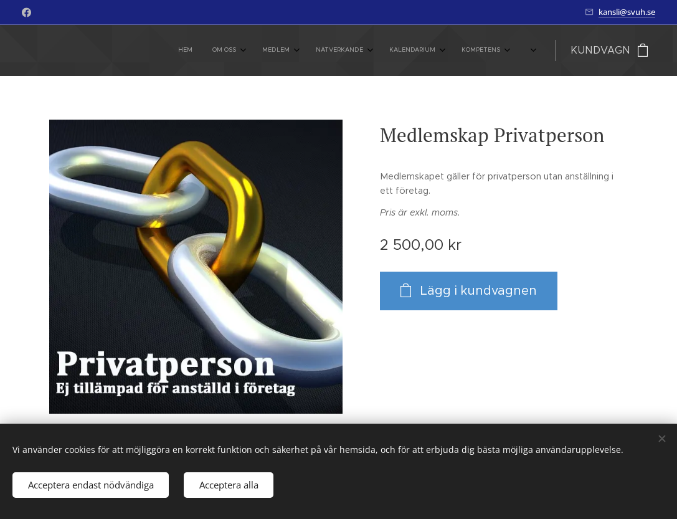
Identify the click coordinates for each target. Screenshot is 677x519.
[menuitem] (345, 50)
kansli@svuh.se (627, 11)
